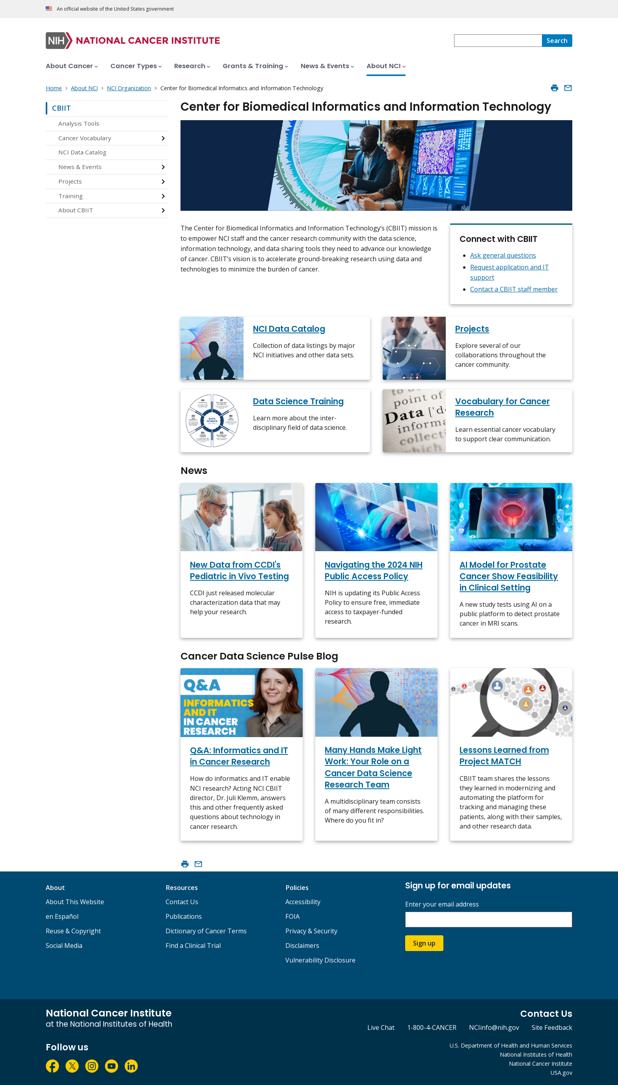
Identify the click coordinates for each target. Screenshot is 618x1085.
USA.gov (561, 1072)
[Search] (557, 40)
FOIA (292, 916)
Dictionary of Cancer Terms (206, 931)
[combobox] (498, 40)
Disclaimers (302, 945)
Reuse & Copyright (73, 931)
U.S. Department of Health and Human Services (511, 1045)
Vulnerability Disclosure (320, 960)
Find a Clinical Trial (193, 945)
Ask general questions (503, 255)
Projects (70, 181)
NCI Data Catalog (82, 152)
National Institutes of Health (536, 1054)
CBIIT (61, 108)
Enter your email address (442, 904)
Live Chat (381, 1027)
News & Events (80, 167)
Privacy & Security (311, 931)
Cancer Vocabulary (84, 138)
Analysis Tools (78, 123)
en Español (62, 916)
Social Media (64, 945)
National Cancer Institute (540, 1063)
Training (70, 196)
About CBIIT (75, 210)
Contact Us (182, 901)
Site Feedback (552, 1027)
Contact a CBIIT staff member (514, 289)
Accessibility (302, 901)
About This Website (75, 901)
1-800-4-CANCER (431, 1027)
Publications (184, 916)
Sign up (424, 943)
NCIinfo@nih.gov (494, 1027)
